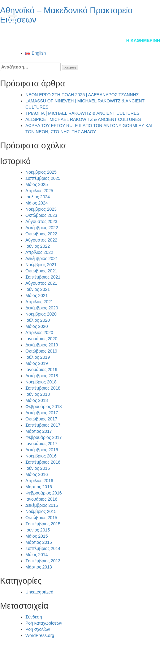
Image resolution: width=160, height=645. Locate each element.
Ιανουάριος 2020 (41, 338)
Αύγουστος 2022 (41, 240)
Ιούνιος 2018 (37, 394)
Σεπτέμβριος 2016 (42, 462)
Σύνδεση (33, 616)
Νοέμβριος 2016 (41, 455)
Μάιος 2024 (36, 203)
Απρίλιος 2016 (39, 480)
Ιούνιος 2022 (37, 246)
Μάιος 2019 (36, 363)
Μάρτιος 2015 (38, 542)
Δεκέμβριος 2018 (41, 375)
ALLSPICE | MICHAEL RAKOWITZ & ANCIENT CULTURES (83, 119)
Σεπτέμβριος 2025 (42, 178)
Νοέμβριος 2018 (41, 381)
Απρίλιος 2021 (39, 301)
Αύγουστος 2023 (41, 221)
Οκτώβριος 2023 (41, 215)
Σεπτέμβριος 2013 (42, 560)
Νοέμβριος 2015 (41, 511)
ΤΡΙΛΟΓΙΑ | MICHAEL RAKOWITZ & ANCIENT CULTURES (82, 113)
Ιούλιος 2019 (37, 357)
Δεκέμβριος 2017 (41, 412)
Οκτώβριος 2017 (41, 418)
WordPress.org (39, 635)
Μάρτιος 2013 (38, 566)
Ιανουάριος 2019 (41, 369)
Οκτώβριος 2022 (41, 233)
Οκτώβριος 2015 (41, 517)
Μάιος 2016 (36, 474)
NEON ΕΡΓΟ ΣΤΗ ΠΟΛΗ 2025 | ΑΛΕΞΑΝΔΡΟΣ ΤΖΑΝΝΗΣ (82, 94)
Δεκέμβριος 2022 (41, 227)
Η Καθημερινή (143, 40)
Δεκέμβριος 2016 (41, 449)
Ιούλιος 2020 (37, 320)
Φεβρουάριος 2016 (43, 492)
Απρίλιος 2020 (39, 332)
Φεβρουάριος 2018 (43, 406)
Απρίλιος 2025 (39, 190)
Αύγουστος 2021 (41, 283)
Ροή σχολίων (37, 629)
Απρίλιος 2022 (39, 252)
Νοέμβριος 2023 (41, 209)
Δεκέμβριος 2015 (41, 505)
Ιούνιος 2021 (37, 289)
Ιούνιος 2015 (37, 529)
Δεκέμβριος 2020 (41, 307)
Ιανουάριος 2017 (41, 443)
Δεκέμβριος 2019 (41, 344)
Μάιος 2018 (36, 400)
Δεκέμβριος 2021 (41, 258)
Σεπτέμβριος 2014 (42, 548)
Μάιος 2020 (36, 326)
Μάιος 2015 (36, 536)
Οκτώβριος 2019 (41, 351)
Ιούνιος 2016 (37, 468)
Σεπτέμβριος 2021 (42, 277)
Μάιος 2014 (36, 554)
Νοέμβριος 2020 (41, 314)
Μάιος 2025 (36, 184)
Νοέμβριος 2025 (41, 172)
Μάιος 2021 (36, 295)
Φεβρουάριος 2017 (43, 437)
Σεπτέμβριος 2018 (42, 388)
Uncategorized (39, 591)
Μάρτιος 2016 (38, 486)
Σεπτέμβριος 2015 (42, 523)
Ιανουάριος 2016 (41, 499)
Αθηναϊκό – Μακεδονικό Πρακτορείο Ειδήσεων (66, 15)
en (149, 18)
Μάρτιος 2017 (38, 431)
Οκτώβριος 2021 (41, 270)
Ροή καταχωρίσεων (43, 623)
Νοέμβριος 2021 (41, 264)
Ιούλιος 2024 (37, 196)
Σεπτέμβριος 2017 (42, 425)
